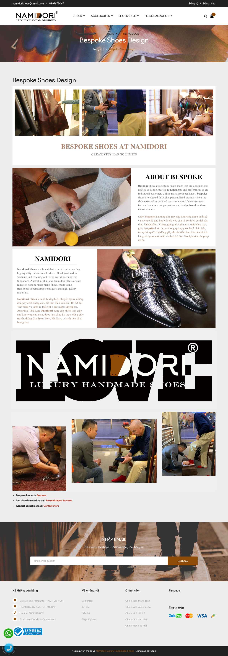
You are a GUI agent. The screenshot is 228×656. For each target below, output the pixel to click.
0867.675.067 (36, 613)
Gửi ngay (183, 561)
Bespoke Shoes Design (44, 80)
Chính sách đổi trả (135, 613)
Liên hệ (86, 613)
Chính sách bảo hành (136, 619)
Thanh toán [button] (176, 607)
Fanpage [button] (174, 590)
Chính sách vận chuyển (138, 607)
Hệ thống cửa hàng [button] (25, 590)
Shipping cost (89, 619)
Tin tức (85, 607)
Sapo (153, 650)
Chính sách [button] (132, 590)
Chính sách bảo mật (136, 625)
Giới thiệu (87, 600)
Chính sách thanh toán (137, 600)
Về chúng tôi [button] (90, 590)
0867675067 (56, 3)
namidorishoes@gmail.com (28, 3)
